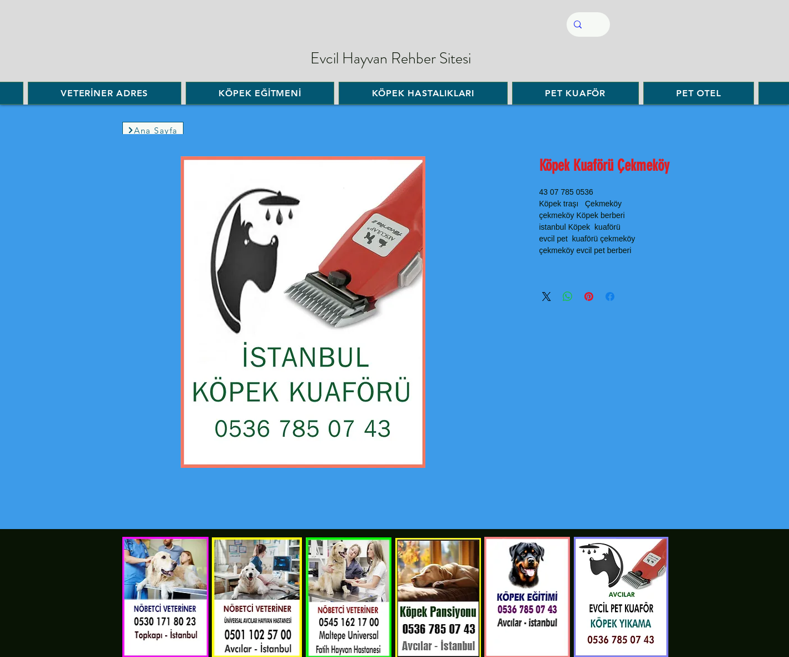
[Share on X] (546, 296)
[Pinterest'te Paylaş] (589, 296)
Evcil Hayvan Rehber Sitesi (390, 58)
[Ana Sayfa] (152, 130)
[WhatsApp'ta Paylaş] (567, 296)
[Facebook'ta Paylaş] (610, 296)
